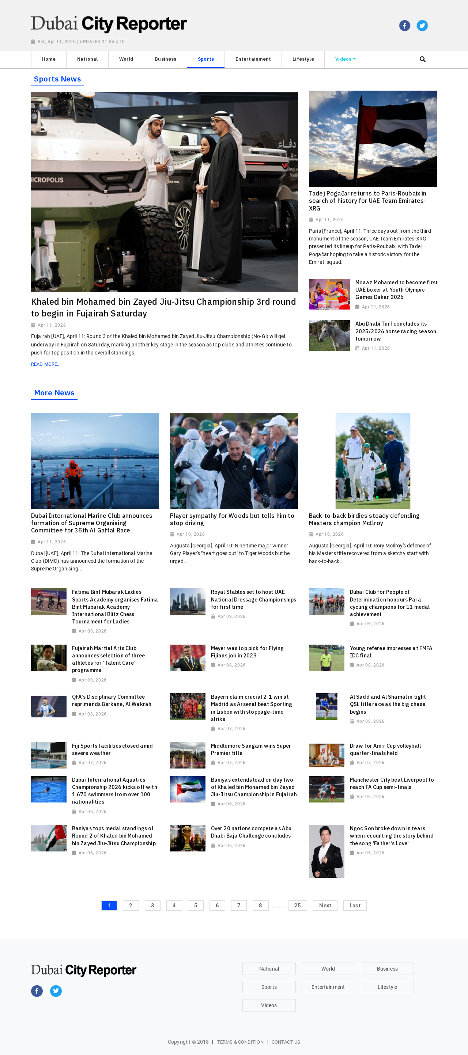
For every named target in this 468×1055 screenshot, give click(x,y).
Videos (269, 1005)
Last (355, 905)
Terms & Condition (240, 1042)
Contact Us (286, 1042)
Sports (269, 987)
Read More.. (45, 364)
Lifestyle (387, 987)
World (328, 969)
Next (325, 905)
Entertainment (328, 987)
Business (387, 969)
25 (297, 905)
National (269, 969)
